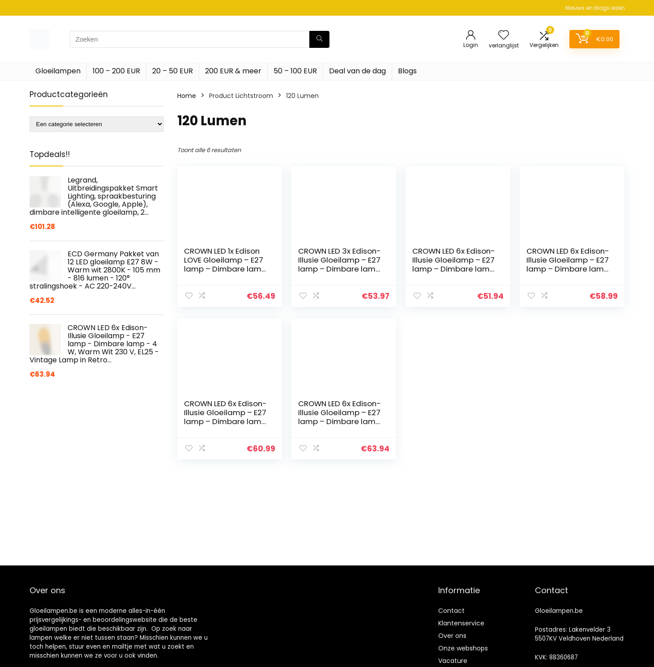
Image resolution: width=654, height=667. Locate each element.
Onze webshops (463, 648)
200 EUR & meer (233, 71)
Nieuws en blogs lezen (595, 8)
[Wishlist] (503, 35)
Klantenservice (461, 623)
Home (186, 95)
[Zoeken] (319, 39)
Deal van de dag (357, 71)
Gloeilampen (58, 71)
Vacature (452, 660)
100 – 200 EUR (116, 71)
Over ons (452, 635)
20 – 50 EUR (172, 71)
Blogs (407, 71)
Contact (451, 610)
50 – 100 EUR (295, 71)
